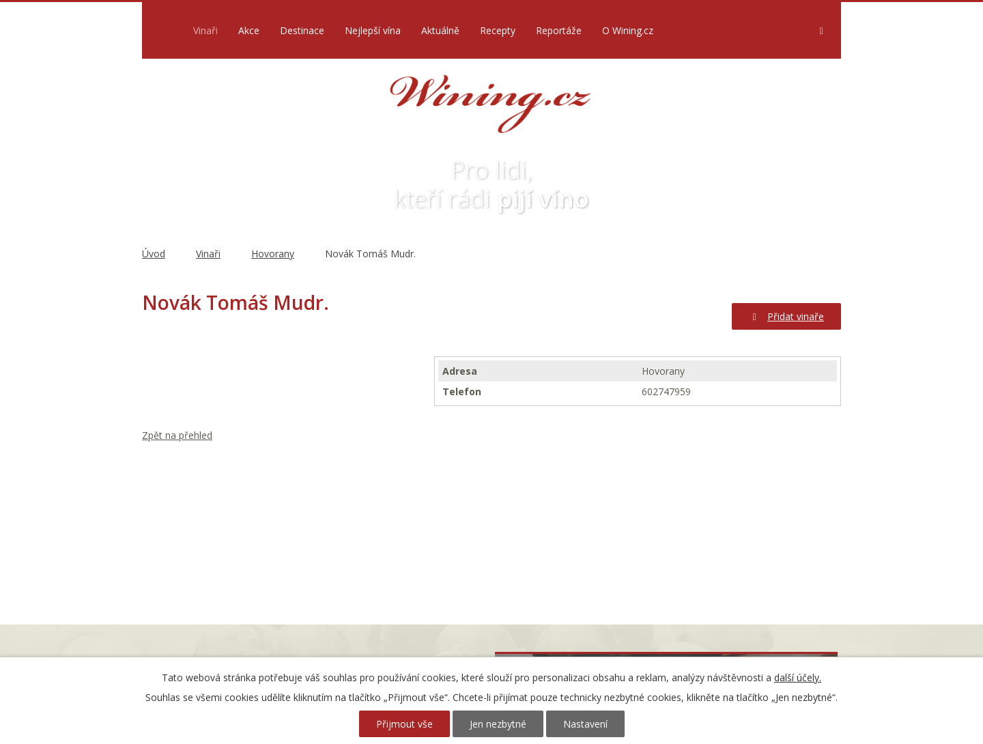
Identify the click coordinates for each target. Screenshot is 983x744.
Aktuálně (440, 30)
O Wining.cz (627, 30)
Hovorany (272, 253)
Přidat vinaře (787, 316)
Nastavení (585, 723)
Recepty (497, 30)
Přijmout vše (404, 723)
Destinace (302, 30)
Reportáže (559, 30)
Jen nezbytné (498, 723)
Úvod (164, 30)
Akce (248, 30)
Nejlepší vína (373, 30)
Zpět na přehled (177, 435)
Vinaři (205, 30)
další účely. (797, 677)
